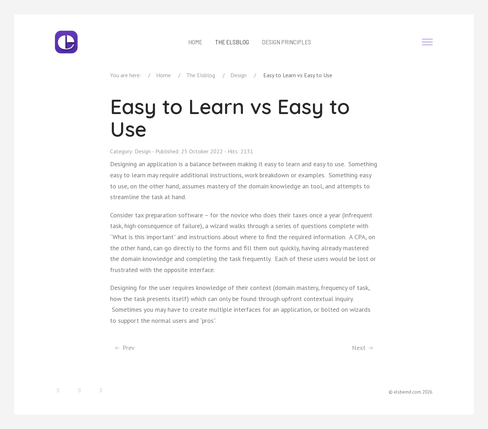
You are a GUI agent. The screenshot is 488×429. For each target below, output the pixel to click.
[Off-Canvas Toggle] (427, 42)
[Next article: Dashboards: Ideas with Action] (363, 348)
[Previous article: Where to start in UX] (124, 348)
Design (143, 151)
